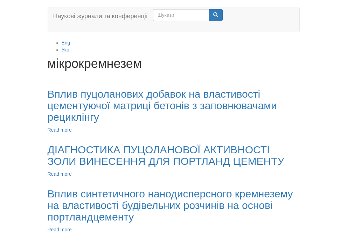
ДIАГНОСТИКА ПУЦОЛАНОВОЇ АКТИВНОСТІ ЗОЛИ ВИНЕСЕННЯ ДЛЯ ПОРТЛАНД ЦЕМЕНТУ (166, 155)
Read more (60, 130)
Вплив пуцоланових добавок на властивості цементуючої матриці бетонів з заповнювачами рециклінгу (162, 105)
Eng (66, 43)
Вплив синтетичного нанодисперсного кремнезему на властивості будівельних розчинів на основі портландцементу (170, 205)
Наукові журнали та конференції (100, 16)
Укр (65, 49)
